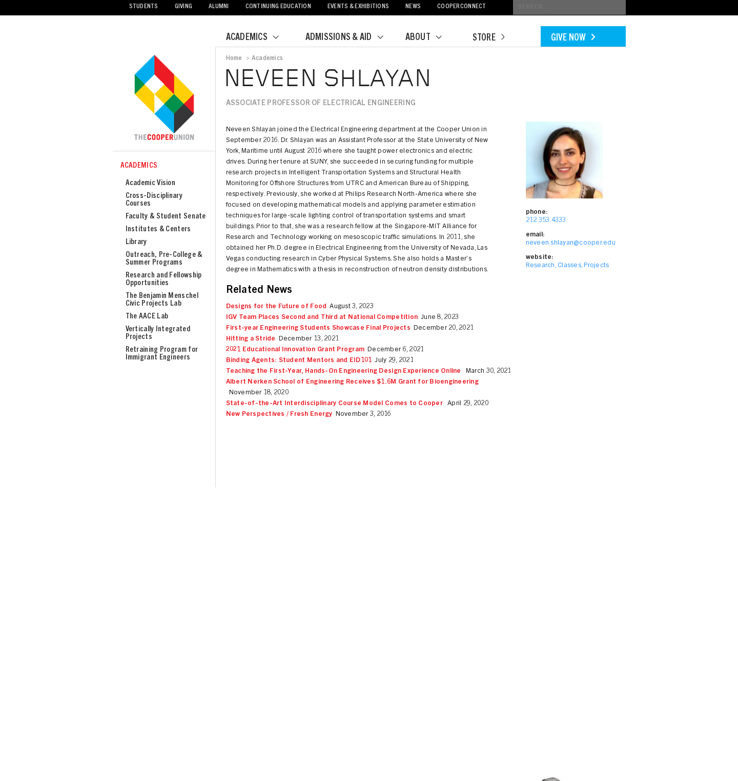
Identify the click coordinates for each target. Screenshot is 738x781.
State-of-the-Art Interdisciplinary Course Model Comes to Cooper (335, 403)
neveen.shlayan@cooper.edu (571, 243)
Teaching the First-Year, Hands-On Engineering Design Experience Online (344, 371)
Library (136, 242)
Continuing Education (278, 7)
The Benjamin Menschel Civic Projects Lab (162, 300)
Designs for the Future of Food (276, 307)
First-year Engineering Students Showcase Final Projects (318, 328)
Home (234, 58)
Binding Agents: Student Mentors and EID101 (299, 360)
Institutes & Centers (158, 229)
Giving (184, 7)
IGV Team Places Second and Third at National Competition (322, 317)
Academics (259, 38)
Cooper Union (164, 98)
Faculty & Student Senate (166, 217)
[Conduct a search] (569, 7)
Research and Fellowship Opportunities (164, 279)
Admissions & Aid (350, 38)
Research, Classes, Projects (567, 266)
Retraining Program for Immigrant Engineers (162, 354)
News (413, 7)
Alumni (219, 7)
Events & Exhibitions (358, 7)
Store (488, 38)
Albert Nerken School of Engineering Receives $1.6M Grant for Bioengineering (352, 382)
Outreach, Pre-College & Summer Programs (164, 259)
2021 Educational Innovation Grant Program (295, 350)
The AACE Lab (147, 317)
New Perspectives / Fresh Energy (279, 414)
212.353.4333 (546, 220)
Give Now (573, 38)
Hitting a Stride (251, 339)
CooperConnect (461, 7)
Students (143, 7)
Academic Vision (151, 183)
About (430, 38)
